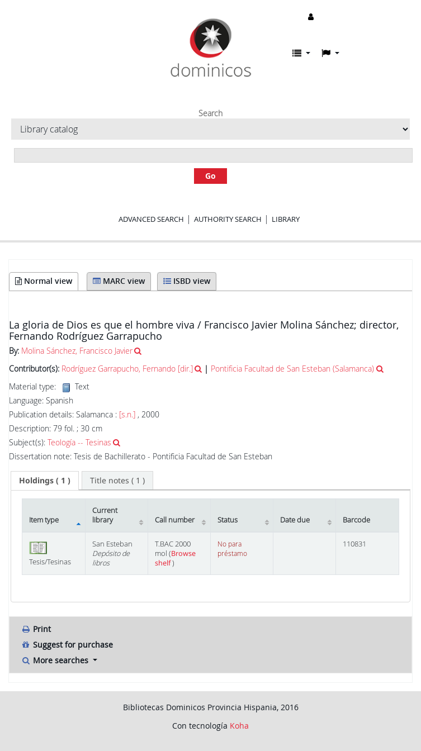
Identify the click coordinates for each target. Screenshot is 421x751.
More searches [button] (56, 660)
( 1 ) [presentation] (44, 480)
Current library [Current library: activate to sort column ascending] (104, 515)
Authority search (228, 219)
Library (286, 219)
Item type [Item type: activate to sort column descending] (44, 520)
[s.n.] (127, 414)
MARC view (119, 280)
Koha (239, 725)
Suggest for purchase (67, 644)
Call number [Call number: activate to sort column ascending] (175, 520)
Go (210, 175)
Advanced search (151, 219)
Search (210, 113)
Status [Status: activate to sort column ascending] (227, 520)
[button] (301, 53)
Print (36, 629)
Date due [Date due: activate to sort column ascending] (295, 520)
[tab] (45, 480)
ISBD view (186, 280)
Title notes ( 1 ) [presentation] (117, 480)
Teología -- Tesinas (79, 442)
